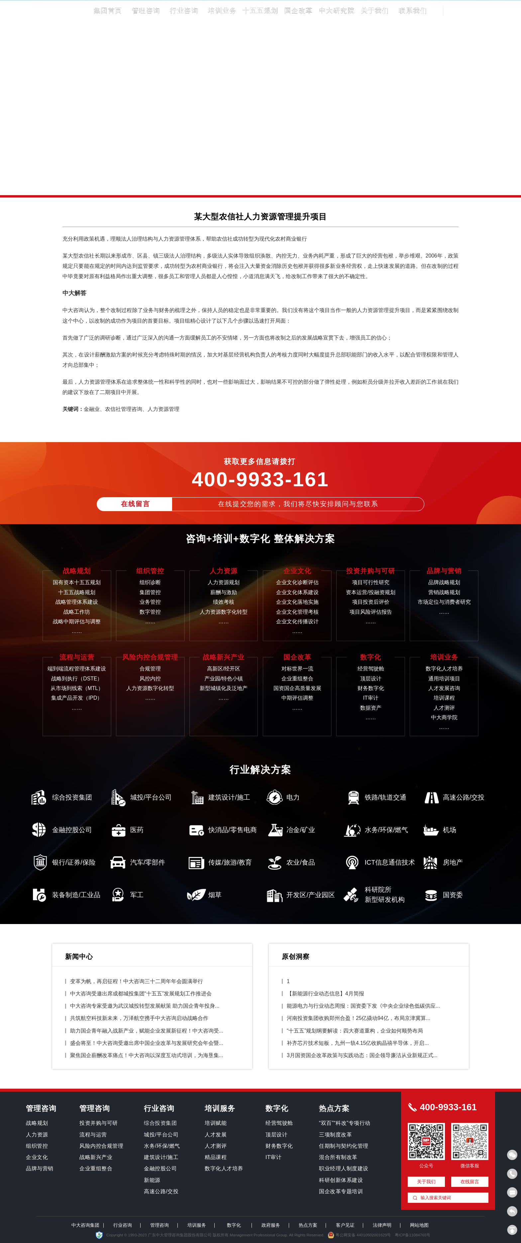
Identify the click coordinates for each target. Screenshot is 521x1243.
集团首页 (108, 10)
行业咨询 (184, 10)
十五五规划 (260, 10)
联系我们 (413, 10)
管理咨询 (146, 10)
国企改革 (298, 10)
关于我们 (375, 10)
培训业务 (222, 10)
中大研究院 (337, 10)
